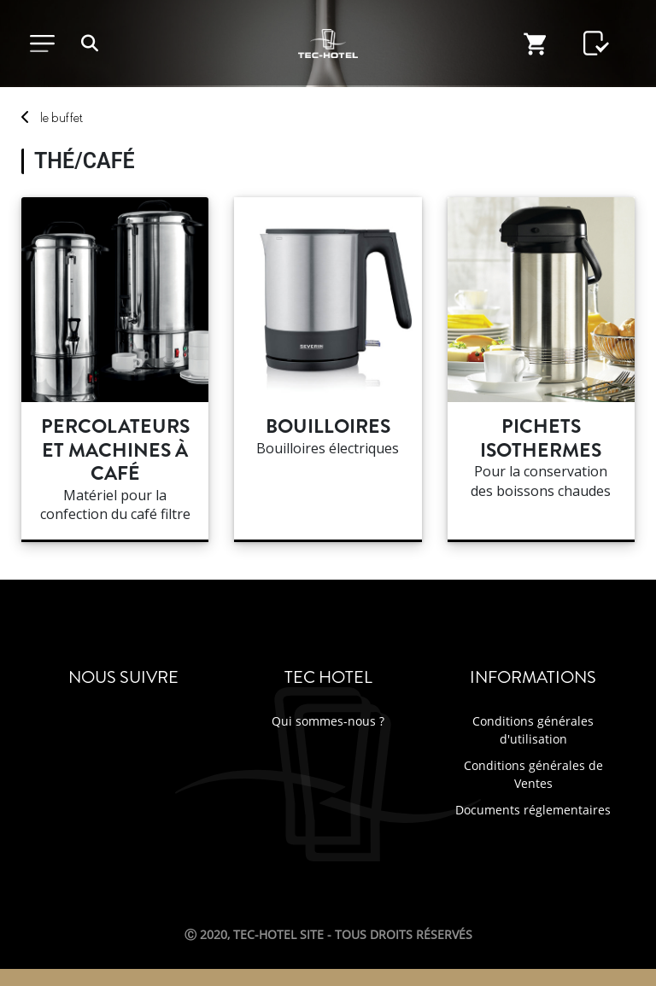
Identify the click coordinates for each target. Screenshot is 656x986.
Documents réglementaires (533, 810)
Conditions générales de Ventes (533, 774)
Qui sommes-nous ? (328, 721)
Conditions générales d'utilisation (533, 730)
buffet (61, 118)
